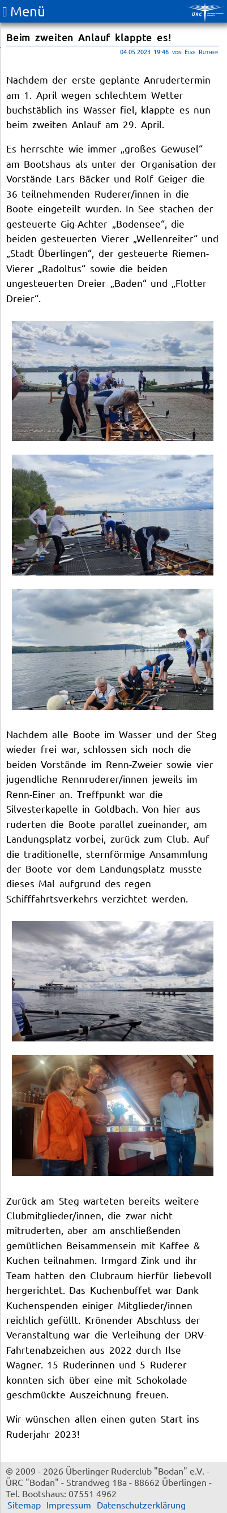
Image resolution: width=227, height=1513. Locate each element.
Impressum (68, 1504)
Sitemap (24, 1504)
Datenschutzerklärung (141, 1504)
